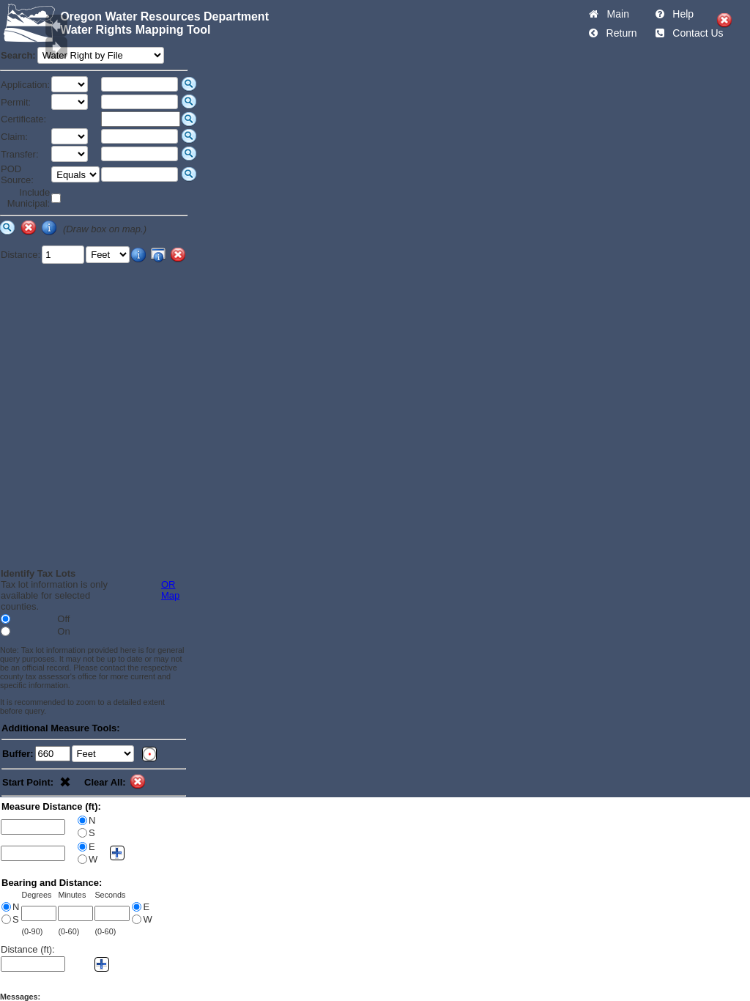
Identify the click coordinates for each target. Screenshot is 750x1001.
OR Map (170, 590)
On (63, 631)
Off (63, 618)
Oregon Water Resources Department (164, 16)
